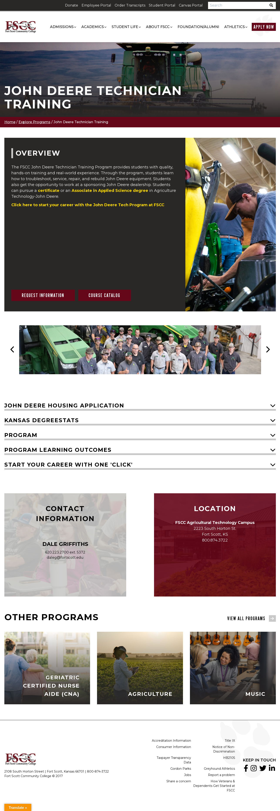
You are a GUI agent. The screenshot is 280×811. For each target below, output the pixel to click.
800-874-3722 (98, 771)
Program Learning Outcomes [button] (58, 450)
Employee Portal (96, 5)
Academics (92, 27)
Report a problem (221, 775)
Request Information (43, 295)
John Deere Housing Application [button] (64, 405)
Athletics (234, 27)
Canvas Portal (191, 5)
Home (9, 122)
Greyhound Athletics (219, 769)
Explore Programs (34, 122)
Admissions (62, 27)
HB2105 (229, 758)
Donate (71, 5)
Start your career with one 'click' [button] (68, 464)
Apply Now (263, 27)
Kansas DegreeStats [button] (41, 420)
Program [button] (20, 435)
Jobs (187, 775)
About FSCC (158, 27)
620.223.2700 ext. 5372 (65, 552)
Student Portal (162, 5)
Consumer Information (173, 747)
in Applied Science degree (110, 190)
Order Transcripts (130, 5)
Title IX (230, 741)
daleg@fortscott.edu (65, 557)
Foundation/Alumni (198, 27)
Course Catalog (104, 295)
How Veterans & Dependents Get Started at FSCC (214, 785)
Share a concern (178, 781)
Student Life (125, 27)
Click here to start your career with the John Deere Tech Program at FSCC (87, 205)
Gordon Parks (180, 769)
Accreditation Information (171, 741)
